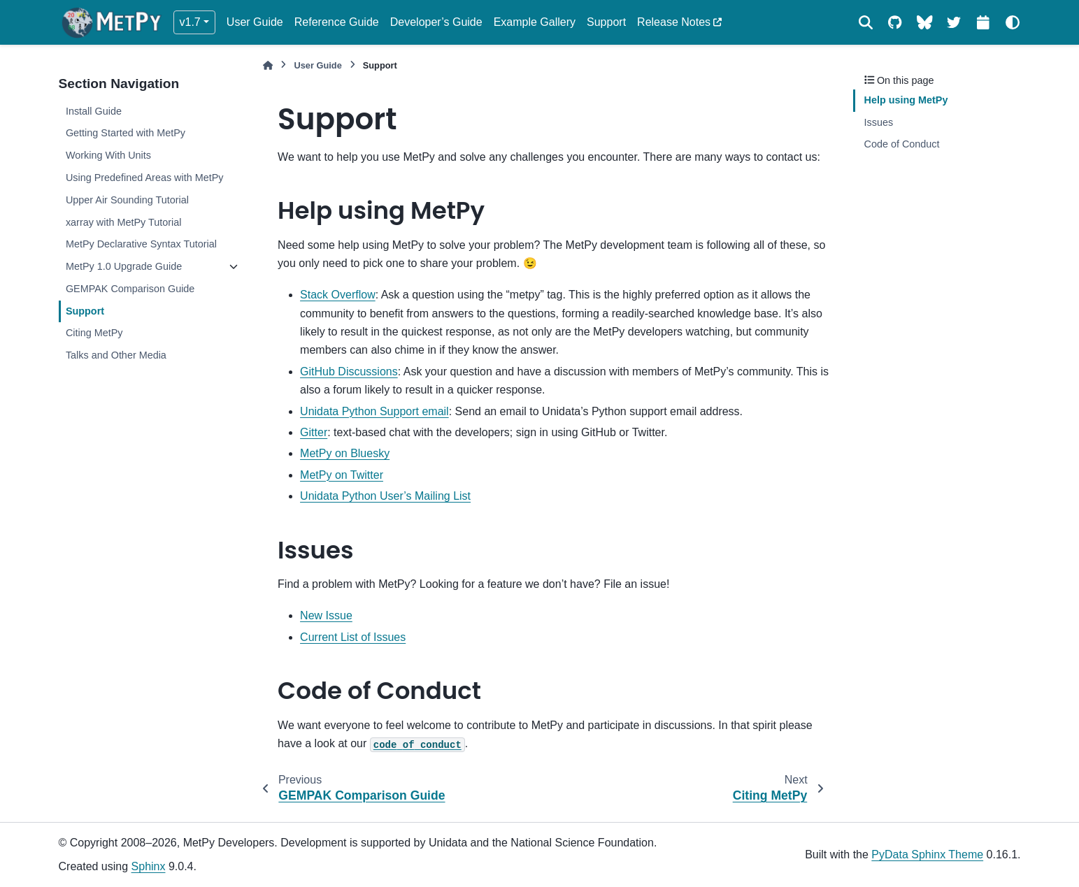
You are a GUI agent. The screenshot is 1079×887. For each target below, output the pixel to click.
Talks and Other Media (116, 355)
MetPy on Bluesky (345, 453)
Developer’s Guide (436, 22)
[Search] (865, 22)
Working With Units (108, 155)
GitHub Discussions (349, 371)
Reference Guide (336, 22)
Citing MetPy (94, 332)
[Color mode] (1012, 22)
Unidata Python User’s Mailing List (385, 496)
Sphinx (148, 866)
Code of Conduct (902, 144)
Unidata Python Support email (374, 411)
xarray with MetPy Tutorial (124, 222)
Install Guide (94, 111)
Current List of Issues (353, 637)
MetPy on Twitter (341, 475)
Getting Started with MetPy (125, 132)
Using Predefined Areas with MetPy (145, 177)
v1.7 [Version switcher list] (190, 22)
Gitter (313, 432)
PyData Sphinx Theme (927, 854)
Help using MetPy (906, 100)
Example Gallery (535, 22)
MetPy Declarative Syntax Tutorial (141, 244)
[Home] (268, 65)
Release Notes (673, 22)
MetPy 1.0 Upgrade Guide (124, 266)
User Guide (255, 22)
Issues (879, 122)
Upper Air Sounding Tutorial (127, 199)
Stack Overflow (338, 295)
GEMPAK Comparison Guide (130, 288)
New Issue (326, 615)
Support (606, 22)
